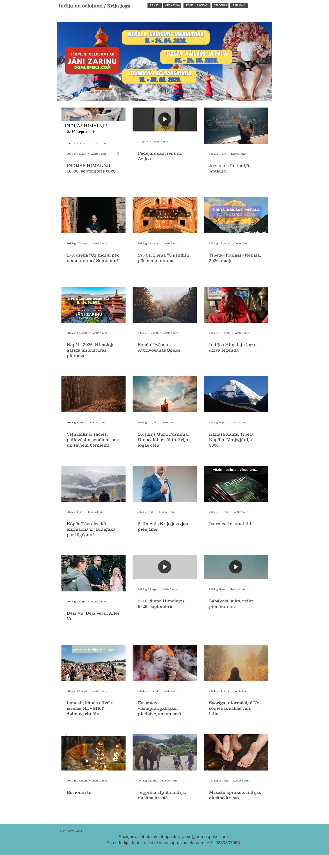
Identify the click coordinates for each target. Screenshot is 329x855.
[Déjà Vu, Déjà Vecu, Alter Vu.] (93, 573)
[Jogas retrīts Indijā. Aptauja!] (236, 126)
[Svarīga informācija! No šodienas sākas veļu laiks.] (236, 663)
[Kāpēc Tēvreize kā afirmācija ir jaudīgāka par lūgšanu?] (93, 484)
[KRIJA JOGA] (172, 5)
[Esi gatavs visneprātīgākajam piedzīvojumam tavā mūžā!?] (165, 663)
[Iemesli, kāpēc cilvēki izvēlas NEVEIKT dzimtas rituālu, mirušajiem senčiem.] (93, 663)
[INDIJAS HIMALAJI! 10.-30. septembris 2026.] (93, 126)
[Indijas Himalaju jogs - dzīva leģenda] (236, 305)
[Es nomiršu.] (93, 752)
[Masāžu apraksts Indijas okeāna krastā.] (236, 752)
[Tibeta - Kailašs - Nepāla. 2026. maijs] (236, 215)
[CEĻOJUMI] (220, 5)
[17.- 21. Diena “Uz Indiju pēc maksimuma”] (165, 215)
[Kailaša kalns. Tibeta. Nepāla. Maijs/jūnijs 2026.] (236, 394)
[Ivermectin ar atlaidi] (236, 484)
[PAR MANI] (239, 5)
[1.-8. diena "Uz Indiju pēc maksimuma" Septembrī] (93, 215)
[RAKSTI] (154, 5)
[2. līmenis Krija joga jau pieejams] (165, 484)
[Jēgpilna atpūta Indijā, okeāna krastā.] (165, 752)
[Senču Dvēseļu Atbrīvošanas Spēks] (165, 305)
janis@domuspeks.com (205, 836)
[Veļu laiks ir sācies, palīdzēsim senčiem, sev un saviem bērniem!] (93, 394)
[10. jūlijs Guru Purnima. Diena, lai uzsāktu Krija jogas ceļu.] (165, 394)
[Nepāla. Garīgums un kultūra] (93, 305)
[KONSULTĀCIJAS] (196, 5)
